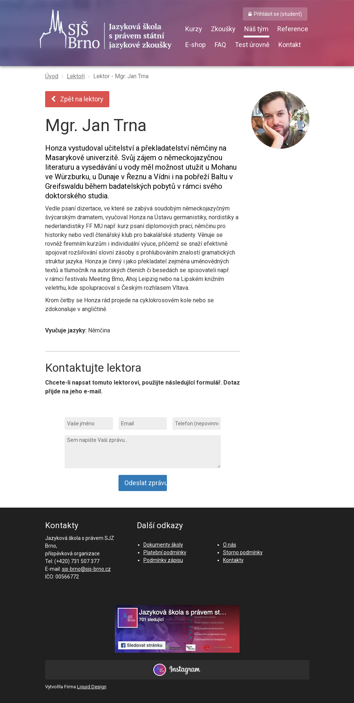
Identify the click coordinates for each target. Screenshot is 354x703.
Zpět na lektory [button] (77, 99)
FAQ (220, 44)
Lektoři (76, 76)
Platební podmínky (164, 552)
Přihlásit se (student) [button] (278, 14)
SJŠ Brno (111, 31)
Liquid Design (91, 686)
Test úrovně (252, 44)
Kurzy (193, 29)
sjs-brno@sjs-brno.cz (86, 569)
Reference (292, 29)
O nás (229, 545)
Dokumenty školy (163, 545)
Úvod (51, 76)
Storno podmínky (243, 552)
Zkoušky (223, 29)
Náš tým (256, 29)
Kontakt (289, 44)
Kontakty (233, 560)
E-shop (195, 44)
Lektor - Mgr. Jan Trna (121, 76)
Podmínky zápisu (163, 560)
